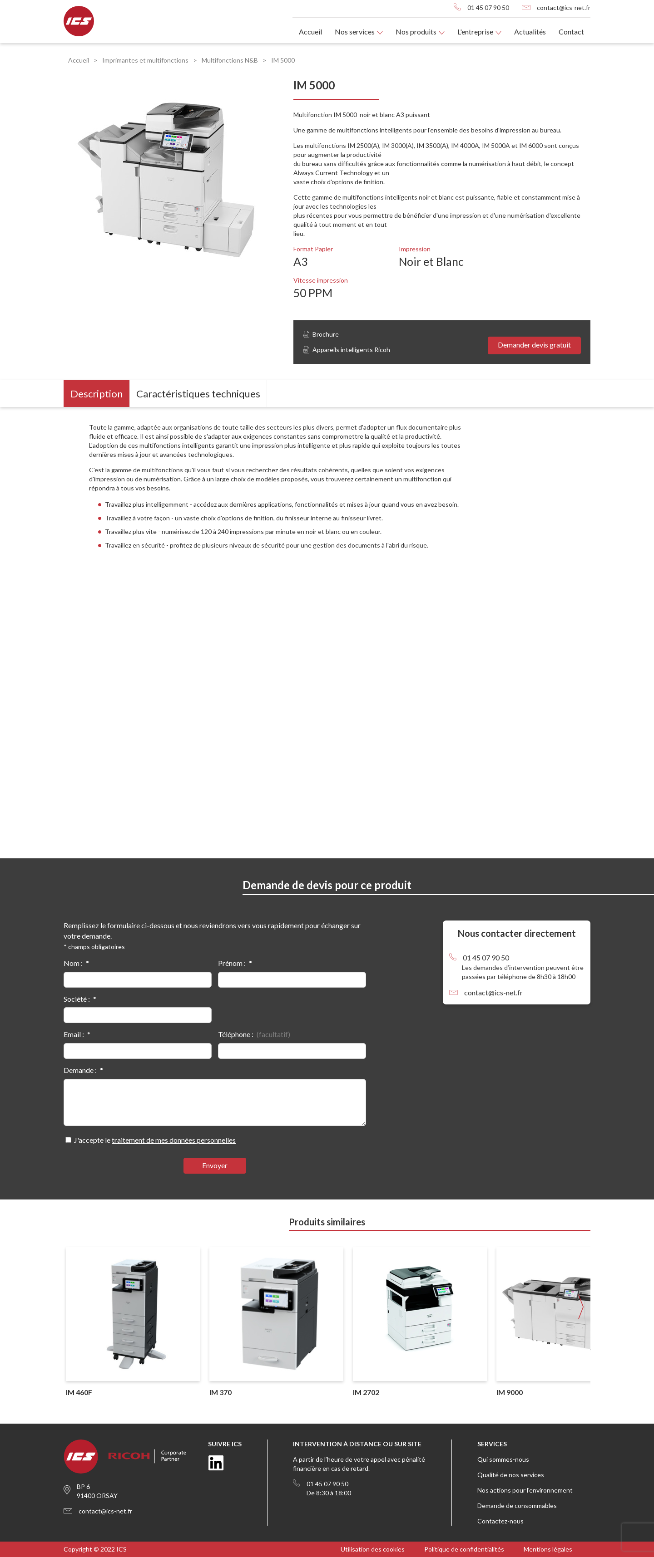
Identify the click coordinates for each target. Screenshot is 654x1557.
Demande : (80, 1070)
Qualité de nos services (510, 1475)
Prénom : (232, 963)
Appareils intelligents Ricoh (346, 349)
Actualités (530, 31)
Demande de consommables (517, 1505)
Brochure (321, 334)
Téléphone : (235, 1034)
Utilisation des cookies (373, 1549)
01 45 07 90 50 (488, 7)
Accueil (310, 31)
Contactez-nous (500, 1521)
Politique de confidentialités (464, 1549)
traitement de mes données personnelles (174, 1140)
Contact (571, 31)
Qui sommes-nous (503, 1459)
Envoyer (215, 1165)
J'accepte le (155, 1140)
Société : (77, 998)
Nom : (73, 963)
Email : (74, 1034)
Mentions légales (548, 1549)
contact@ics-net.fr (563, 7)
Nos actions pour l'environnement (525, 1490)
